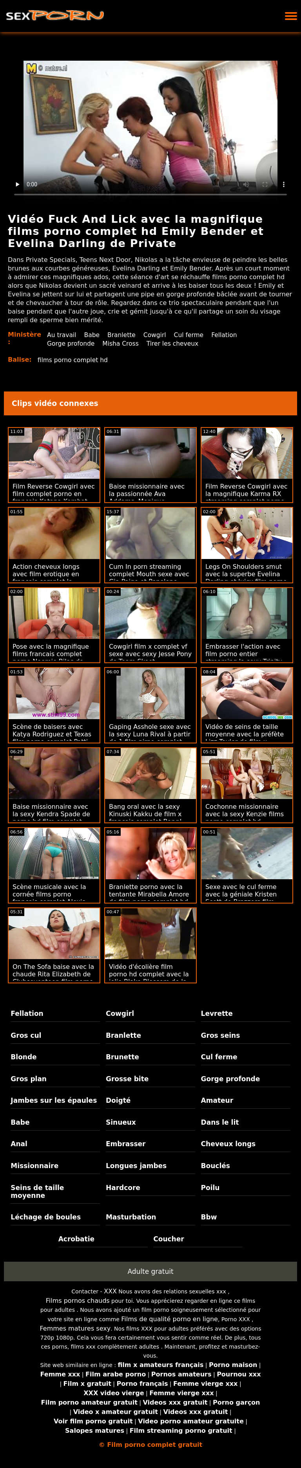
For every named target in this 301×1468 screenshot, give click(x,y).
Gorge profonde (71, 343)
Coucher (168, 1239)
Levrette (217, 1013)
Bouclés (215, 1166)
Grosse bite (127, 1079)
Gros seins (220, 1035)
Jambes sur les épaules (54, 1100)
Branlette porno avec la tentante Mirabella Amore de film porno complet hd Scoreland (149, 898)
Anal (19, 1144)
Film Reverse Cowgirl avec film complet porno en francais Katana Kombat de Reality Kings (54, 497)
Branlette (123, 335)
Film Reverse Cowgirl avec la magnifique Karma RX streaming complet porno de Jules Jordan (246, 497)
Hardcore (123, 1188)
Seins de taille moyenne (37, 1191)
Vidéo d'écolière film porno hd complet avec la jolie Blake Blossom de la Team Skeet (149, 978)
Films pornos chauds (78, 1300)
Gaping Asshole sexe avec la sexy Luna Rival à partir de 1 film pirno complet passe (150, 738)
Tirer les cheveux (176, 343)
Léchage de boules (46, 1217)
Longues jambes (136, 1166)
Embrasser (126, 1144)
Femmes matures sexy (75, 1328)
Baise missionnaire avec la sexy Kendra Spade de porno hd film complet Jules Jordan (51, 818)
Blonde (23, 1057)
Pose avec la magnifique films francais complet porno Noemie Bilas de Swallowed (51, 658)
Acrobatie (76, 1239)
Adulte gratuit (150, 1271)
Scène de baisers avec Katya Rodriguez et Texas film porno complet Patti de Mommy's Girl (52, 738)
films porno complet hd (74, 360)
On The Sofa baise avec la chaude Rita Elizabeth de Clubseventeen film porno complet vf (53, 978)
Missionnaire (34, 1166)
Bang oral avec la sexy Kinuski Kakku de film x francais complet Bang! (145, 814)
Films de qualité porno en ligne (169, 1319)
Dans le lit (220, 1122)
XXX (110, 1291)
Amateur (217, 1100)
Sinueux (121, 1122)
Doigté (118, 1100)
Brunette (122, 1057)
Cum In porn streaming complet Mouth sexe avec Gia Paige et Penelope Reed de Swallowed (149, 578)
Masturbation (131, 1217)
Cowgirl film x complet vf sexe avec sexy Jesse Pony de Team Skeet (150, 654)
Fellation (229, 335)
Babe (93, 335)
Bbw (209, 1217)
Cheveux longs (228, 1144)
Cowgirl (157, 335)
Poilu (210, 1188)
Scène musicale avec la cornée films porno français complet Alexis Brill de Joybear (49, 898)
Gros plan (29, 1079)
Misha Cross (122, 343)
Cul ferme (192, 335)
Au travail (62, 335)
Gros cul (26, 1035)
